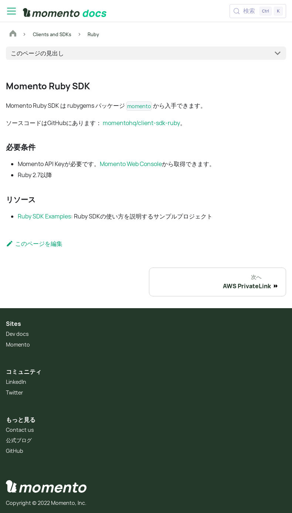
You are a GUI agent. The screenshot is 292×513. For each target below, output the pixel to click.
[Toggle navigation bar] (11, 11)
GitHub (14, 450)
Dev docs (17, 333)
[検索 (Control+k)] (258, 11)
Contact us (20, 429)
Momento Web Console (131, 164)
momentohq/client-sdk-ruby (141, 123)
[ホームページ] (13, 34)
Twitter (14, 392)
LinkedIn (16, 381)
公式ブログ (19, 440)
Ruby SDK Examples (44, 216)
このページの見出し (37, 53)
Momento (18, 344)
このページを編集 (34, 244)
